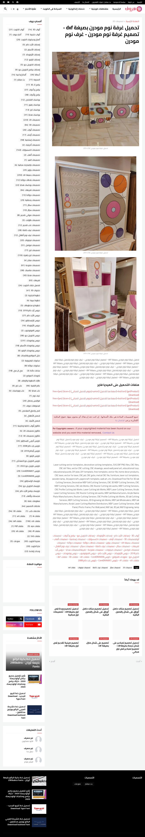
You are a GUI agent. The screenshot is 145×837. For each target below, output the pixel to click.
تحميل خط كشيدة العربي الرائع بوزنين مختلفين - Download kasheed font (16, 712)
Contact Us (108, 432)
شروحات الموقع (119, 557)
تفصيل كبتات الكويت (29, 285)
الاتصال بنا (85, 2)
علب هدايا (34, 391)
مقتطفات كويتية (99, 9)
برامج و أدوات (69, 536)
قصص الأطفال (32, 416)
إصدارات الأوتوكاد (104, 536)
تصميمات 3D (130, 539)
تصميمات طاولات (31, 220)
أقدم (53, 661)
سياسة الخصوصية (119, 2)
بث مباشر (19, 80)
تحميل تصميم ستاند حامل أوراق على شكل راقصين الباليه (126, 611)
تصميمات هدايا (73, 550)
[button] (12, 9)
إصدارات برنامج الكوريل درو (27, 70)
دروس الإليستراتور (30, 320)
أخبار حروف (15, 34)
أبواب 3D (135, 536)
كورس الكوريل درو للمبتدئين (26, 461)
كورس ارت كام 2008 (87, 560)
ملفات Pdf (17, 526)
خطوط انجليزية (32, 295)
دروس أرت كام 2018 (29, 310)
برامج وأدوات (32, 95)
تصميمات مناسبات (30, 270)
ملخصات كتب (33, 511)
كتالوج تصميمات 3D (29, 436)
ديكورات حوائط (32, 366)
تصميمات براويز (112, 543)
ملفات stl (134, 560)
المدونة (34, 80)
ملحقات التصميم (31, 506)
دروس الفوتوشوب (87, 553)
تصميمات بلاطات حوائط (93, 543)
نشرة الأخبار (30, 9)
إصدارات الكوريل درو (86, 536)
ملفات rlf (124, 560)
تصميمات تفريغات (30, 190)
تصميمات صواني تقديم (28, 215)
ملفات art (19, 516)
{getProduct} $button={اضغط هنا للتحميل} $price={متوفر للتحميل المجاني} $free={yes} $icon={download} (96, 393)
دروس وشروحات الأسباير (28, 345)
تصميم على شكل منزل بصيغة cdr (97, 644)
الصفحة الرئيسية (132, 21)
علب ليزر (17, 386)
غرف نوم (34, 396)
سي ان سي (16, 371)
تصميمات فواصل (131, 550)
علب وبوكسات (16, 391)
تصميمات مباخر (32, 260)
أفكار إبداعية (19, 75)
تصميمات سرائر (87, 546)
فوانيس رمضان (31, 401)
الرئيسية (139, 2)
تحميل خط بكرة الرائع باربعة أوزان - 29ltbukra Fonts (16, 779)
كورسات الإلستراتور (30, 481)
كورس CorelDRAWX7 (108, 560)
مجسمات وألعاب (31, 496)
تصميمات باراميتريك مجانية (27, 165)
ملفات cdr (84, 557)
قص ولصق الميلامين (29, 411)
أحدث (138, 661)
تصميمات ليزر (32, 250)
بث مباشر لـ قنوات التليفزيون (101, 2)
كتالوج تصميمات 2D (30, 431)
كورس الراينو (33, 456)
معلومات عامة (32, 501)
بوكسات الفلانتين (30, 100)
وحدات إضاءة (32, 551)
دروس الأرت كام (105, 553)
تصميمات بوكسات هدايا (28, 185)
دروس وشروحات (70, 553)
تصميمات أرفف (115, 539)
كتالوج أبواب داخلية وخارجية (26, 426)
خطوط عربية (33, 300)
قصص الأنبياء (33, 421)
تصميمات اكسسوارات (97, 539)
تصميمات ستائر (123, 546)
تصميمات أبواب (31, 130)
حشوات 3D (33, 290)
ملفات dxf (62, 557)
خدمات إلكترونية (76, 9)
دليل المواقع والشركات (28, 355)
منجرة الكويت (32, 541)
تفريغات (83, 550)
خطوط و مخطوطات (30, 305)
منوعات (15, 541)
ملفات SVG (33, 536)
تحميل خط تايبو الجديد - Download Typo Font (16, 696)
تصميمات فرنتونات (113, 550)
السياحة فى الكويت (52, 9)
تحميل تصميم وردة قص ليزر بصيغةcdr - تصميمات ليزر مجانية (66, 611)
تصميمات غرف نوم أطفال (66, 546)
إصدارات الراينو (32, 60)
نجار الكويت (33, 546)
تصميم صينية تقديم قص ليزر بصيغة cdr (66, 644)
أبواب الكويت (16, 29)
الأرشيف (77, 2)
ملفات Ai (34, 516)
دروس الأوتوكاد (121, 553)
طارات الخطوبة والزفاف (29, 381)
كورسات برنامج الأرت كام (27, 491)
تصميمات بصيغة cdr (130, 543)
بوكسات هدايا (32, 115)
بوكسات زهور (32, 105)
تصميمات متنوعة (95, 550)
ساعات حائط (33, 371)
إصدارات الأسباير (32, 49)
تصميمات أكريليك (31, 145)
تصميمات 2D (118, 21)
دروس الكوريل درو (30, 335)
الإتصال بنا (120, 421)
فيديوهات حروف (31, 406)
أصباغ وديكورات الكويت (28, 39)
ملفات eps (34, 526)
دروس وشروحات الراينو (29, 350)
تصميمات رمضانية (30, 200)
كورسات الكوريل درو (29, 486)
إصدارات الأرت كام (122, 536)
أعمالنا (35, 75)
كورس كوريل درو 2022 (28, 466)
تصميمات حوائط (74, 543)
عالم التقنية (33, 386)
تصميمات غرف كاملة (104, 546)
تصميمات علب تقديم (29, 225)
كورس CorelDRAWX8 (100, 557)
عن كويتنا (131, 2)
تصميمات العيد (32, 160)
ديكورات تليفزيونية (31, 361)
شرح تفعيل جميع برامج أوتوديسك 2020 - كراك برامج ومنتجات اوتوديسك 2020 (15, 681)
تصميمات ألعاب (61, 539)
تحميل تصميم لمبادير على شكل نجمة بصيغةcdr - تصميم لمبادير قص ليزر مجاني (126, 647)
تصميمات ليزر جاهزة (29, 255)
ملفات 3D (73, 557)
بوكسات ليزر (33, 110)
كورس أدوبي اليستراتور (28, 441)
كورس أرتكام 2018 (30, 451)
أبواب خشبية (33, 34)
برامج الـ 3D (33, 85)
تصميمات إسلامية (77, 539)
